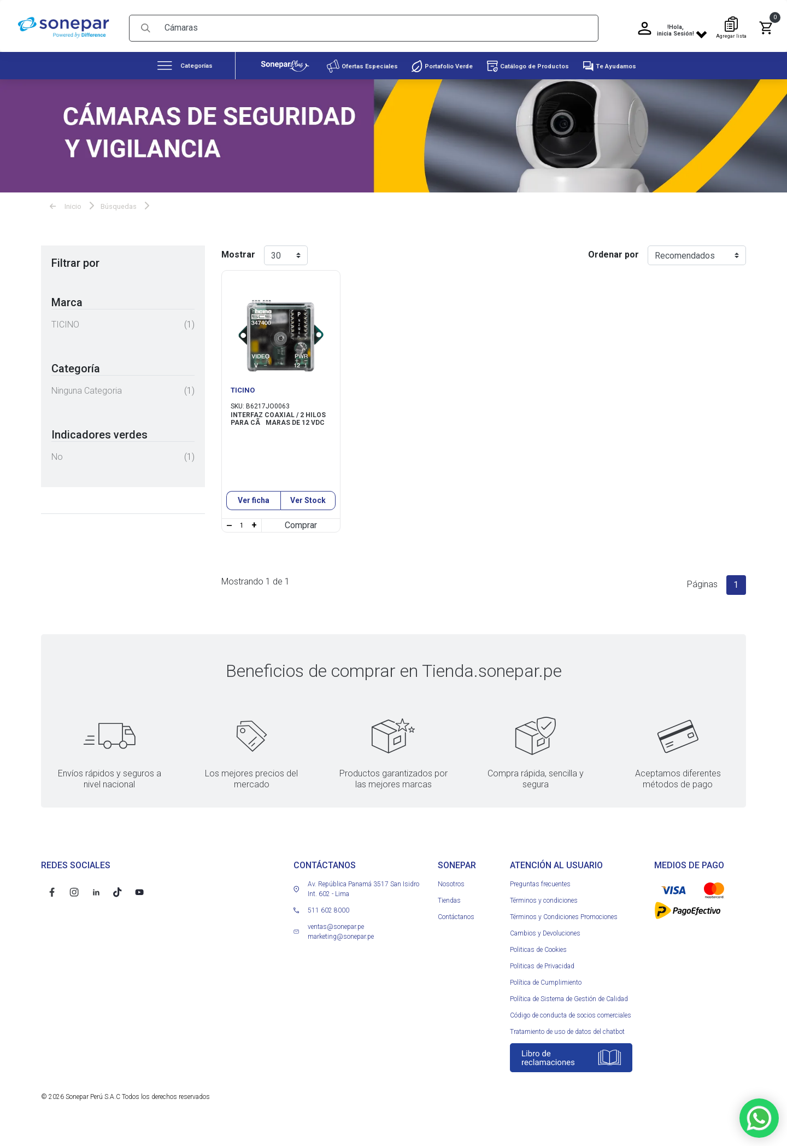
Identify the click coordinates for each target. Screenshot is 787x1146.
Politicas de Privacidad (542, 984)
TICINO (65, 320)
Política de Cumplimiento (546, 1000)
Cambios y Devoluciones (545, 951)
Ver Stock (308, 518)
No (57, 453)
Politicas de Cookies (538, 968)
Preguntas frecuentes (540, 902)
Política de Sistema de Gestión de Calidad (569, 1017)
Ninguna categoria (86, 387)
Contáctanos (456, 935)
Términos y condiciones (544, 918)
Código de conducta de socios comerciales (570, 1033)
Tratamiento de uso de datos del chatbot (567, 1050)
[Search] (377, 24)
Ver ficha (253, 518)
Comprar (301, 543)
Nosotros (451, 902)
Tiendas (449, 918)
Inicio (65, 202)
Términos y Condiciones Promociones (564, 935)
